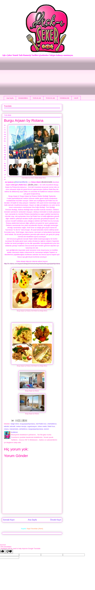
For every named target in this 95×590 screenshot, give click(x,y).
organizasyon (32, 426)
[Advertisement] (47, 75)
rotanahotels (13, 429)
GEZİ (76, 98)
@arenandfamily (21, 182)
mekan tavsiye (21, 426)
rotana (6, 429)
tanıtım (46, 429)
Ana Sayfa (9, 98)
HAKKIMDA (23, 98)
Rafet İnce (51, 426)
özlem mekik (42, 426)
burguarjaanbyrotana (27, 424)
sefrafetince (23, 429)
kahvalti (12, 426)
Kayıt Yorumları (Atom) (35, 529)
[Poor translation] (9, 551)
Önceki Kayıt (55, 520)
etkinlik (6, 426)
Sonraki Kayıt (8, 520)
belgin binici (15, 424)
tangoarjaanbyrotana (35, 429)
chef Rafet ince (41, 424)
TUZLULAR (50, 98)
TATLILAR (37, 98)
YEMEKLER (64, 98)
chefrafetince (52, 424)
